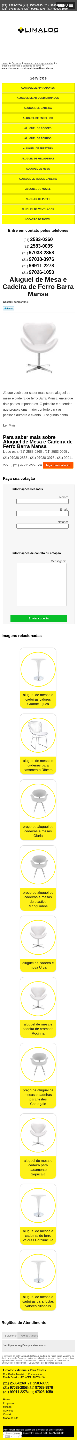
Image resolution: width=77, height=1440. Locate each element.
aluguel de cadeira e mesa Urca (38, 965)
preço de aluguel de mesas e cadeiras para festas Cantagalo (38, 1097)
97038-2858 (58, 5)
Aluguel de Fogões (38, 128)
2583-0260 (15, 5)
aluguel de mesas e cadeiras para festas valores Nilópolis (38, 1301)
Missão (7, 1406)
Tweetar (8, 308)
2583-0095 (36, 5)
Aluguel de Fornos (38, 138)
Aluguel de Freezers (38, 148)
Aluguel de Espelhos (38, 118)
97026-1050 (60, 8)
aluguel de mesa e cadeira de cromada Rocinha (38, 1028)
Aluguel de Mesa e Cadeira (38, 178)
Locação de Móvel (38, 219)
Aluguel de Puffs (38, 199)
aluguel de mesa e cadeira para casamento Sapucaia (38, 1167)
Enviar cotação (39, 618)
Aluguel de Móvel (38, 189)
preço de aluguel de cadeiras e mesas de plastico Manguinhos (38, 899)
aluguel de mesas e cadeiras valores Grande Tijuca (38, 699)
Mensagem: (42, 583)
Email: (42, 512)
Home (6, 1399)
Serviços (38, 78)
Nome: (42, 499)
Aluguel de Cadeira (38, 108)
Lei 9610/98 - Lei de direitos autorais (45, 1363)
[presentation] (38, 541)
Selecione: (11, 1335)
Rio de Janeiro (29, 1335)
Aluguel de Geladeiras (38, 158)
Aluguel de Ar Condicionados (38, 97)
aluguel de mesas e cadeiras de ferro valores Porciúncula (38, 1235)
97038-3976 (16, 8)
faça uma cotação (58, 465)
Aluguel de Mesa (38, 168)
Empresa (8, 1403)
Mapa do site (10, 1418)
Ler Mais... (10, 425)
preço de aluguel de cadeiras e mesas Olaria (38, 831)
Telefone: (42, 524)
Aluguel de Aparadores (38, 87)
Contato (8, 1414)
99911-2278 (38, 8)
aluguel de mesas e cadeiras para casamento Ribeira (38, 765)
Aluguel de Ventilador (38, 209)
